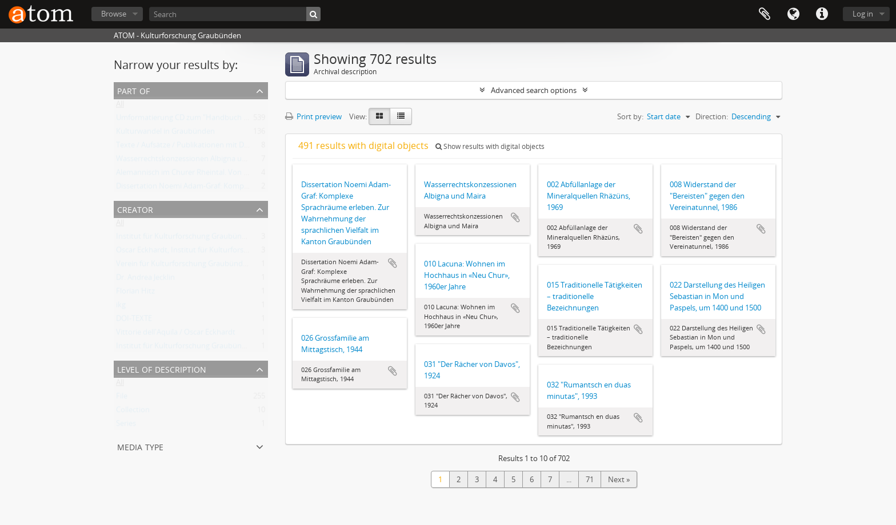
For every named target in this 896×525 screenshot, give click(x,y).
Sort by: (630, 116)
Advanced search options (534, 90)
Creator (135, 208)
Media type (140, 446)
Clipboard (764, 14)
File (121, 398)
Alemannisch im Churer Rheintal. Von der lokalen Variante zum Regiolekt (238, 174)
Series (126, 426)
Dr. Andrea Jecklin (145, 279)
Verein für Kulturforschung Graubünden (183, 266)
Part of (133, 90)
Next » (619, 479)
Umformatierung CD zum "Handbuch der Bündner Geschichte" (222, 120)
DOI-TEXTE (134, 321)
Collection (133, 412)
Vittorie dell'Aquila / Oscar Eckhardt (175, 334)
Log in (863, 14)
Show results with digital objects (490, 146)
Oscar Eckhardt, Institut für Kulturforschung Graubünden (213, 252)
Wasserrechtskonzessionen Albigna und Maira (194, 161)
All (120, 106)
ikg (121, 307)
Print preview (313, 116)
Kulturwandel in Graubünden (165, 133)
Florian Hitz (135, 293)
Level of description (161, 368)
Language (793, 14)
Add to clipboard (392, 263)
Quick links (821, 14)
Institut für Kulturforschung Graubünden (185, 238)
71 (590, 479)
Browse (113, 14)
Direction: (711, 116)
